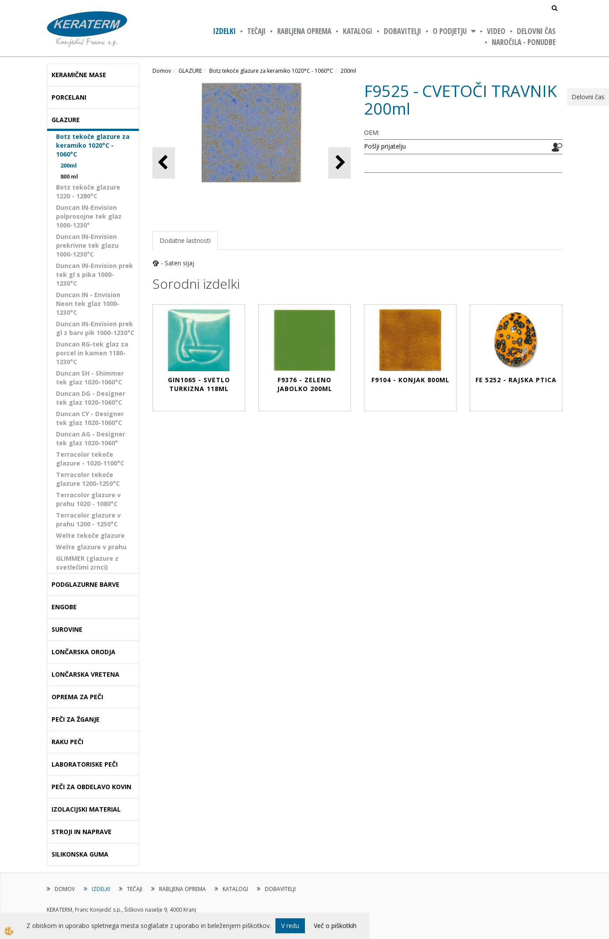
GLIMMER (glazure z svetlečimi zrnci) (87, 562)
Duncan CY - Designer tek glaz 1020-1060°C (90, 418)
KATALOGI (357, 31)
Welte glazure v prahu (91, 547)
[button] (339, 163)
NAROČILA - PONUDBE (524, 42)
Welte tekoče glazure (90, 535)
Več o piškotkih (335, 925)
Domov (161, 71)
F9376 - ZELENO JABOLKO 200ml (304, 384)
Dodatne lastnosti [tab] (185, 240)
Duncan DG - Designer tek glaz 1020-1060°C (90, 397)
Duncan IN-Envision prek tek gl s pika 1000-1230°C (94, 274)
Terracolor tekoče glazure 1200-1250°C (88, 479)
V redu (290, 925)
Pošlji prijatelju (385, 146)
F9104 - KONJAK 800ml (410, 380)
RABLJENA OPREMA (304, 31)
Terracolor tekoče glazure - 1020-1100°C (90, 458)
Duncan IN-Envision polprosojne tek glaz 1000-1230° (89, 216)
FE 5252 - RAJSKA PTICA (516, 380)
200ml (68, 165)
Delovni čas (536, 31)
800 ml (69, 176)
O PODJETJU (450, 31)
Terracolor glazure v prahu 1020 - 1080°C (88, 499)
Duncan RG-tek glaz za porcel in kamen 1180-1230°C (92, 353)
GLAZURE (190, 71)
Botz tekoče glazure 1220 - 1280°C (88, 191)
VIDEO (496, 31)
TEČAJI (256, 31)
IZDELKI (224, 31)
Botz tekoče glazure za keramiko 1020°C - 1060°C (93, 145)
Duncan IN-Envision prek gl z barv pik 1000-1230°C (95, 328)
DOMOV (65, 889)
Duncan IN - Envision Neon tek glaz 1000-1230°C (88, 304)
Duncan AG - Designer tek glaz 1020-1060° (90, 438)
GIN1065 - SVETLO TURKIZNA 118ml (199, 384)
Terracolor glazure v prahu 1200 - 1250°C (88, 519)
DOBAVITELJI (402, 31)
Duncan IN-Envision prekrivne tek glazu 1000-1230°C (87, 245)
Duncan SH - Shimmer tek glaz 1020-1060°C (90, 377)
